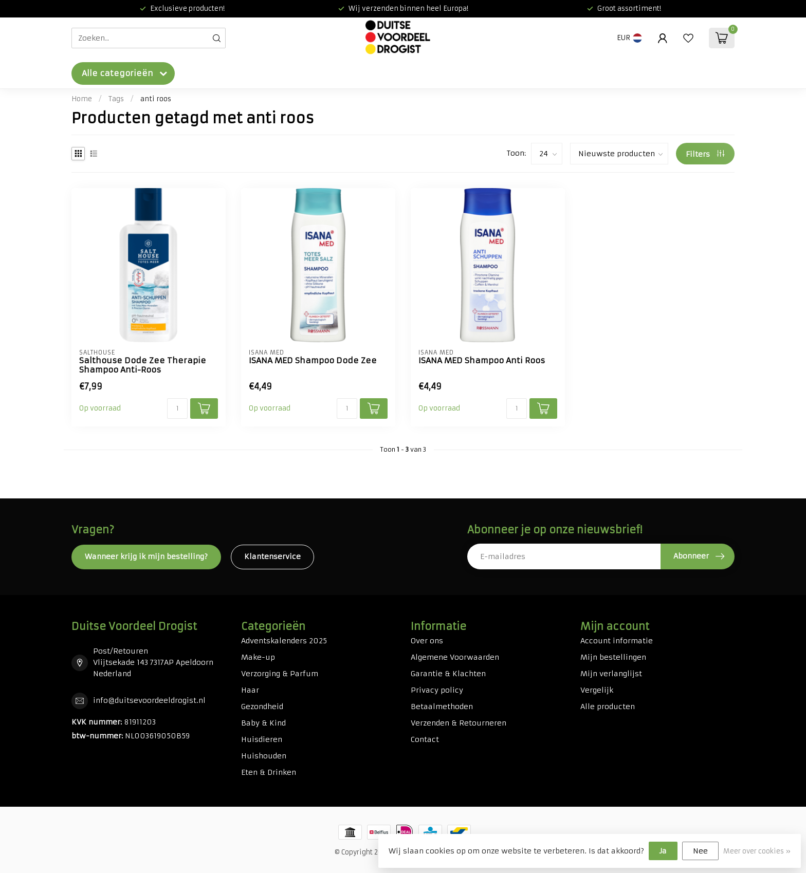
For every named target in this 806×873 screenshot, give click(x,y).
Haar (250, 690)
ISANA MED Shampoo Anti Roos (481, 360)
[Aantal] (177, 408)
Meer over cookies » (757, 851)
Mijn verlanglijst (611, 673)
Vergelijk (596, 690)
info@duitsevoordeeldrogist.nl (149, 700)
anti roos (155, 99)
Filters (705, 154)
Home (81, 99)
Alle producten (607, 706)
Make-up (258, 657)
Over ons (427, 640)
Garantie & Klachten (448, 673)
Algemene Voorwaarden (455, 657)
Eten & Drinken (268, 772)
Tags (116, 99)
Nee (700, 851)
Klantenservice (272, 556)
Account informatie (616, 640)
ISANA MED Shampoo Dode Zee (313, 360)
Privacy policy (437, 690)
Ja (663, 851)
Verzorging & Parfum (279, 673)
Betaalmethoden (442, 706)
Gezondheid (262, 706)
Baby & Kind (263, 723)
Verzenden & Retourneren (458, 723)
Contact (425, 739)
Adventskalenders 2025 (284, 640)
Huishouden (263, 755)
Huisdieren (261, 739)
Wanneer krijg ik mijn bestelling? (146, 556)
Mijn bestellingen (613, 657)
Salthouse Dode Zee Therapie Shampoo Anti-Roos (142, 365)
